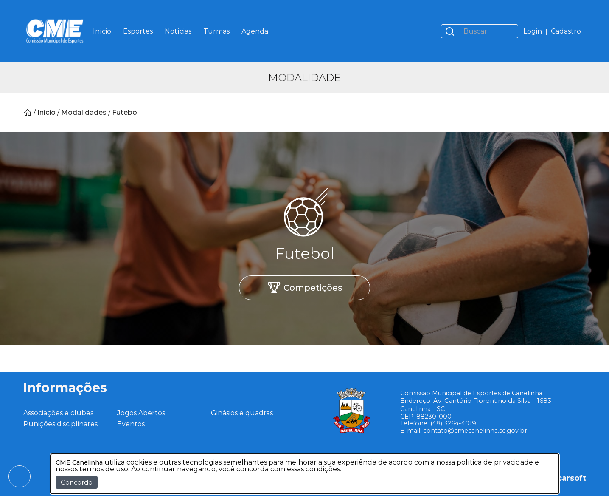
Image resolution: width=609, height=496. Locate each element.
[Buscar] (488, 31)
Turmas (216, 31)
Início (102, 31)
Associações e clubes (58, 413)
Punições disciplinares (60, 424)
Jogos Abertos (141, 413)
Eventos (131, 424)
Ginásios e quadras (242, 413)
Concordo (77, 482)
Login (532, 31)
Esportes (138, 31)
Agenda (254, 31)
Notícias (178, 31)
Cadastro (566, 31)
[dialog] (304, 473)
